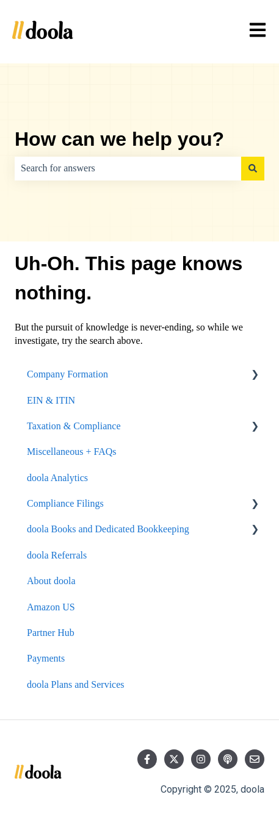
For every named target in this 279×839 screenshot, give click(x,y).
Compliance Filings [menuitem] (65, 503)
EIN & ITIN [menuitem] (51, 400)
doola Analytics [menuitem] (57, 478)
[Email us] (254, 759)
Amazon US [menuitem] (51, 607)
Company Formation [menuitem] (67, 374)
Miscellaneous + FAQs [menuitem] (72, 451)
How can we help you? (119, 139)
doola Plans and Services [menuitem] (76, 684)
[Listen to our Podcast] (227, 759)
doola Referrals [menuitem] (57, 555)
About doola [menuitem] (51, 581)
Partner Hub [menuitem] (50, 632)
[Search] (252, 168)
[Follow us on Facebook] (147, 759)
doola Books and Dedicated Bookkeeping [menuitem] (108, 529)
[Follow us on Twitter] (174, 759)
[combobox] (128, 168)
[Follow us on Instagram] (201, 759)
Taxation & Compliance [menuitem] (74, 426)
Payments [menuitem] (46, 658)
